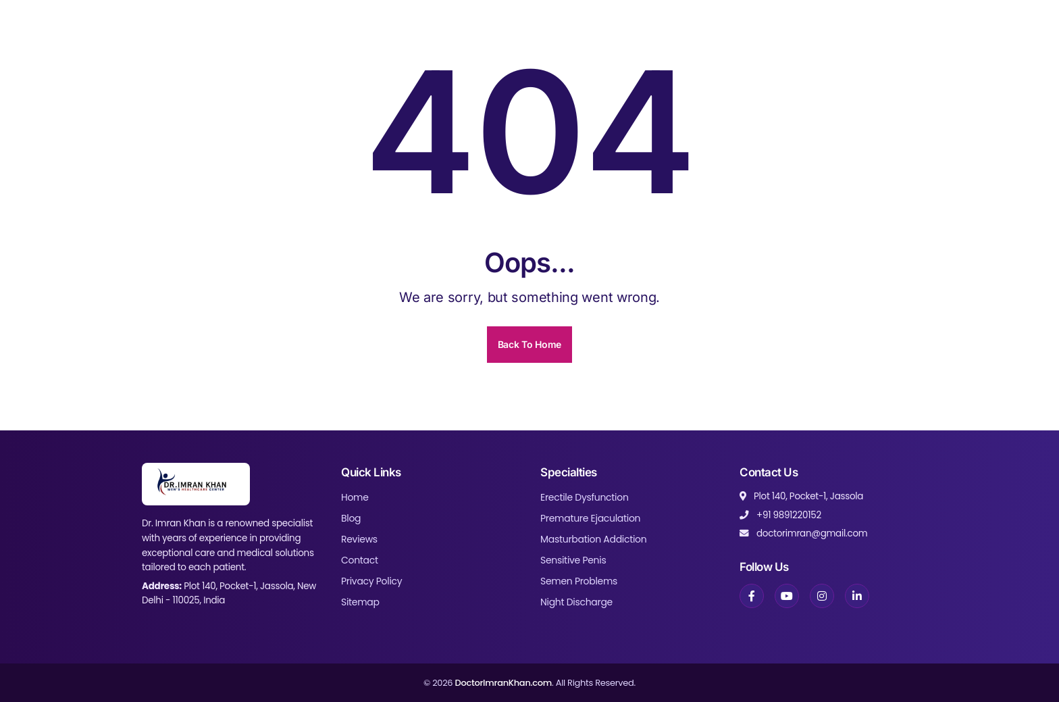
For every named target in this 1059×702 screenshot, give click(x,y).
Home (355, 497)
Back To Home (529, 344)
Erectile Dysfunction (584, 497)
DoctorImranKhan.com (503, 682)
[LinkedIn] (857, 596)
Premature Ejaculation (590, 518)
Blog (351, 518)
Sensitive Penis (573, 560)
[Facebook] (752, 596)
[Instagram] (822, 596)
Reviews (359, 539)
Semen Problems (578, 581)
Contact (359, 560)
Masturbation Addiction (593, 539)
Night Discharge (576, 602)
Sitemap (360, 602)
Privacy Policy (371, 581)
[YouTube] (787, 596)
